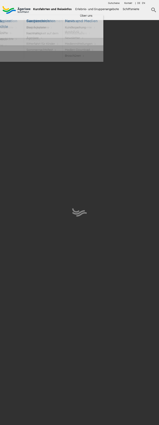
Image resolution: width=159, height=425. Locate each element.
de (138, 3)
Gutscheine (114, 3)
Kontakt (128, 3)
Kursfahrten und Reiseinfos (52, 9)
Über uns (86, 15)
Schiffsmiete (131, 9)
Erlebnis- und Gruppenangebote (97, 9)
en (143, 3)
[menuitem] (52, 10)
